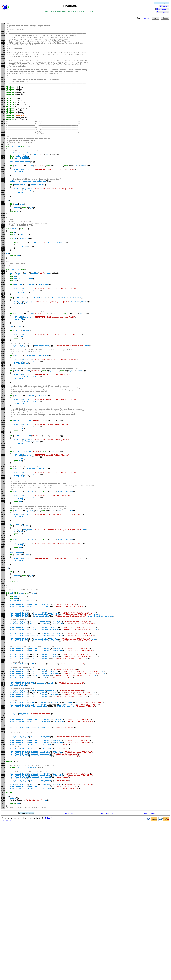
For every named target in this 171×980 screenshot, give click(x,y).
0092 (3, 233)
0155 (3, 378)
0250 (3, 597)
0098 (3, 247)
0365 (3, 861)
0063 (3, 167)
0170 (3, 413)
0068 (3, 178)
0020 (3, 68)
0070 (3, 183)
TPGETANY (69, 585)
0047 (3, 130)
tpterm (43, 808)
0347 (3, 820)
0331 (3, 783)
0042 (3, 118)
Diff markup (164, 6)
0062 (3, 164)
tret (31, 330)
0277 (3, 659)
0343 (3, 810)
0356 (3, 840)
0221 (3, 530)
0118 (3, 293)
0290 (3, 689)
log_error (27, 199)
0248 (3, 592)
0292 (3, 693)
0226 (3, 541)
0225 (3, 539)
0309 (3, 732)
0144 (3, 353)
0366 (3, 863)
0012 (3, 49)
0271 (3, 645)
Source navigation (161, 3)
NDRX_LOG (18, 199)
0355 (3, 838)
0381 (3, 898)
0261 (3, 622)
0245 (3, 585)
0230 (3, 551)
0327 (3, 774)
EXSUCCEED (24, 185)
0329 (3, 778)
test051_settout (70, 11)
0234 (3, 560)
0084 (3, 215)
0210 (3, 505)
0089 (3, 226)
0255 (3, 608)
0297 (3, 705)
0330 (3, 781)
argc (21, 707)
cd (15, 328)
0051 (3, 139)
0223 (3, 535)
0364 (3, 859)
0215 (3, 516)
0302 (3, 716)
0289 (3, 686)
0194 (3, 468)
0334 (3, 790)
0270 (3, 643)
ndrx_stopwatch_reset (20, 190)
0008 (3, 40)
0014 (3, 54)
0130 (3, 321)
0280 (3, 666)
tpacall (32, 286)
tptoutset (44, 723)
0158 (3, 385)
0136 (3, 334)
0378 (3, 891)
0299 (3, 709)
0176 (3, 426)
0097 (3, 245)
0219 (3, 525)
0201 (3, 484)
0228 (3, 546)
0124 (3, 307)
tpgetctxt (41, 792)
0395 (3, 930)
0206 (3, 495)
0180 (3, 436)
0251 (3, 599)
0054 (3, 146)
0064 (3, 169)
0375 (3, 884)
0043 (3, 121)
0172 (3, 417)
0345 (3, 815)
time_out (109, 735)
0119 (3, 295)
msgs (26, 270)
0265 (3, 631)
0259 (3, 617)
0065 (3, 171)
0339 (3, 801)
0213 (3, 512)
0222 (3, 532)
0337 (3, 797)
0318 (3, 753)
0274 (3, 652)
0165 (3, 401)
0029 (3, 88)
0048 (3, 132)
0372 (3, 877)
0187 (3, 452)
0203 (3, 489)
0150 (3, 367)
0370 (3, 873)
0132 (3, 325)
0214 (3, 514)
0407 (3, 958)
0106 (3, 265)
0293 (3, 695)
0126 (3, 311)
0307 (3, 728)
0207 (3, 498)
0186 (3, 449)
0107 (3, 268)
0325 (3, 769)
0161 (3, 392)
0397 (3, 935)
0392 (3, 923)
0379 (3, 893)
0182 (3, 440)
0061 (3, 162)
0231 (3, 553)
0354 (3, 836)
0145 (3, 355)
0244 (3, 583)
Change (165, 18)
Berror (84, 357)
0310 (3, 735)
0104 (3, 261)
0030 (3, 91)
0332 (3, 785)
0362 (3, 854)
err (15, 332)
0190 (3, 459)
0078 (3, 201)
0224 (3, 537)
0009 (3, 42)
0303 (3, 718)
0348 (3, 822)
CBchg (24, 353)
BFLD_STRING (75, 353)
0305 (3, 723)
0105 (3, 263)
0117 (3, 291)
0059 (3, 157)
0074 (3, 192)
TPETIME (26, 392)
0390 (3, 919)
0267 (3, 636)
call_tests (15, 318)
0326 (3, 771)
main (12, 707)
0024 (3, 77)
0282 (3, 670)
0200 (3, 482)
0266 (3, 633)
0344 (3, 813)
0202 (3, 486)
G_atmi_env (99, 735)
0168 (3, 408)
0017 (3, 61)
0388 (3, 914)
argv (34, 707)
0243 (3, 580)
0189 (3, 456)
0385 (3, 907)
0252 (3, 601)
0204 (3, 491)
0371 (3, 875)
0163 (3, 397)
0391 (3, 921)
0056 (3, 150)
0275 (3, 654)
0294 (3, 698)
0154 (3, 376)
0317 (3, 751)
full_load (14, 270)
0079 (3, 203)
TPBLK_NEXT (44, 337)
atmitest (57, 11)
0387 (3, 912)
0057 (3, 153)
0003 (3, 29)
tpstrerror (27, 344)
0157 (3, 383)
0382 (3, 900)
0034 (3, 100)
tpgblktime (44, 410)
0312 (3, 739)
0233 (3, 557)
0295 (3, 700)
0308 (3, 730)
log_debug (27, 341)
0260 (3, 620)
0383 (3, 902)
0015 (3, 56)
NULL (48, 180)
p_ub (18, 180)
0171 (3, 415)
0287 (3, 682)
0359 (3, 847)
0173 (3, 420)
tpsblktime (30, 337)
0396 (3, 932)
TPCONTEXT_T (15, 716)
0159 (3, 387)
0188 (3, 454)
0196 (3, 472)
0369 (3, 870)
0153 (3, 374)
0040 (3, 114)
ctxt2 (33, 716)
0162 (3, 394)
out (20, 203)
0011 (3, 47)
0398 (3, 937)
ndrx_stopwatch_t (18, 178)
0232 (3, 555)
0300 (3, 712)
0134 (3, 330)
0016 (3, 58)
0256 (3, 610)
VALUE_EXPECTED (58, 353)
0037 (3, 107)
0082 (3, 210)
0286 (3, 679)
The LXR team (7, 977)
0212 (3, 509)
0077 (3, 199)
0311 (3, 737)
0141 (3, 346)
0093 (3, 236)
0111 (3, 277)
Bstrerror (75, 357)
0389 (3, 916)
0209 (3, 502)
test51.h (20, 134)
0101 (3, 254)
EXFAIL (21, 201)
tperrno (36, 344)
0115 (3, 286)
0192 (3, 463)
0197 (3, 475)
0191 (3, 461)
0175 (3, 424)
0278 (3, 661)
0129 (3, 318)
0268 (3, 638)
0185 (3, 447)
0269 (3, 640)
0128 (3, 316)
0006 (3, 35)
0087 (3, 222)
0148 (3, 362)
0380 (3, 896)
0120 (3, 298)
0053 (3, 144)
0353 (3, 833)
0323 (3, 764)
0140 (3, 344)
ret (15, 185)
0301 (3, 714)
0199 (3, 479)
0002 (3, 26)
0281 (3, 668)
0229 (3, 548)
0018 (3, 63)
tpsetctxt (41, 824)
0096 (3, 242)
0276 (3, 656)
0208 (3, 500)
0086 (3, 219)
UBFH (12, 180)
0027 (3, 84)
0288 (3, 684)
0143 (3, 351)
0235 (3, 562)
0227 (3, 544)
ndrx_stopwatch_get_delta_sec (32, 213)
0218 (3, 523)
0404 (3, 951)
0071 (3, 185)
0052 (3, 141)
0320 (3, 758)
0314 (3, 744)
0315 (3, 746)
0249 (3, 594)
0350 (3, 827)
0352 (3, 831)
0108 (3, 270)
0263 (3, 626)
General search (162, 12)
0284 (3, 675)
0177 (3, 429)
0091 (3, 231)
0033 (3, 98)
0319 (3, 755)
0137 (3, 337)
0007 (3, 38)
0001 (3, 24)
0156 (3, 380)
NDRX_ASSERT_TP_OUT (19, 410)
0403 (3, 948)
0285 (3, 677)
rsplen (18, 183)
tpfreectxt (15, 817)
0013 (3, 52)
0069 (3, 180)
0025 (3, 79)
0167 (3, 406)
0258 (3, 615)
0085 (3, 217)
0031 (3, 93)
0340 (3, 804)
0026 (3, 81)
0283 (3, 672)
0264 (3, 629)
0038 (3, 109)
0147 (3, 360)
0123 (3, 305)
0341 (3, 806)
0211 (3, 507)
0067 (3, 176)
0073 (3, 190)
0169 (3, 410)
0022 (3, 72)
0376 (3, 886)
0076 (3, 196)
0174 (3, 422)
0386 (3, 909)
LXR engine (49, 975)
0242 (3, 578)
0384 (3, 905)
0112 (3, 279)
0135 (3, 332)
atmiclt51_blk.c (87, 11)
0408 (3, 960)
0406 (3, 955)
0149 (3, 364)
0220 (3, 528)
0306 (3, 725)
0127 (3, 314)
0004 (3, 31)
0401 (3, 944)
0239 (3, 571)
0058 (3, 155)
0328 (3, 776)
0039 (3, 111)
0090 (3, 229)
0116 (3, 288)
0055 (3, 148)
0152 (3, 371)
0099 (3, 249)
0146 (3, 357)
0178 (3, 431)
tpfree (17, 245)
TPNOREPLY (61, 286)
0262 (3, 624)
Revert (155, 18)
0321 (3, 760)
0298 (3, 707)
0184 (3, 445)
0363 (3, 856)
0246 (3, 587)
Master (49, 11)
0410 (3, 965)
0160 (3, 390)
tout (27, 171)
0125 (3, 309)
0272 (3, 647)
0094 (3, 238)
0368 (3, 868)
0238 (3, 569)
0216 (3, 518)
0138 (3, 339)
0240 (3, 574)
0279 (3, 663)
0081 (3, 208)
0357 (3, 843)
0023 (3, 75)
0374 (3, 882)
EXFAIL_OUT (23, 291)
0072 (3, 187)
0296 (3, 702)
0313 (3, 741)
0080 (3, 206)
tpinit (43, 721)
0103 (3, 259)
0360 (3, 850)
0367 (3, 866)
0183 (3, 443)
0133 (3, 328)
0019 (3, 65)
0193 (3, 466)
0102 (3, 256)
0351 (3, 829)
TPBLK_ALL (43, 470)
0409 (3, 962)
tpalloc (34, 180)
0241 (3, 576)
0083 (3, 213)
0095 (3, 240)
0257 (3, 613)
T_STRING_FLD (40, 353)
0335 (3, 792)
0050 (3, 137)
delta (25, 183)
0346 (3, 817)
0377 (3, 889)
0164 (3, 399)
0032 (3, 95)
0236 (3, 564)
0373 (3, 879)
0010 (3, 45)
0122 (3, 302)
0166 (3, 403)
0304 (3, 721)
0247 (3, 590)
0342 (3, 808)
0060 (3, 160)
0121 (3, 300)
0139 (3, 341)
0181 (3, 438)
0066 (3, 173)
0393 (3, 925)
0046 (3, 127)
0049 (3, 134)
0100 (3, 252)
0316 (3, 748)
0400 (3, 942)
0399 (3, 939)
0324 (3, 767)
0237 (3, 567)
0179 (3, 433)
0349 (3, 824)
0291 (3, 691)
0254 (3, 606)
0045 (3, 125)
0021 (3, 70)
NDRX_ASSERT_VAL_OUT (19, 868)
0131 (3, 323)
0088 (3, 224)
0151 (3, 369)
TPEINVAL (69, 838)
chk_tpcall (15, 171)
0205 (3, 493)
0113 (3, 282)
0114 (3, 284)
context (25, 716)
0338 (3, 799)
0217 (3, 521)
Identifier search (162, 9)
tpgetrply (29, 585)
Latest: (144, 18)
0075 (3, 194)
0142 (3, 348)
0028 (3, 86)
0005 (3, 33)
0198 (3, 477)
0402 (3, 946)
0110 (3, 275)
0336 (3, 794)
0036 (3, 104)
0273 (3, 649)
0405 (3, 953)
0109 (3, 272)
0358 (3, 845)
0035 (3, 102)
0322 (3, 762)
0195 (3, 470)
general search (149, 970)
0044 (3, 123)
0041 (3, 116)
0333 (3, 787)
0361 (3, 852)
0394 (3, 928)
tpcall (30, 194)
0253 (3, 603)
